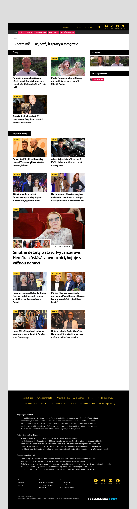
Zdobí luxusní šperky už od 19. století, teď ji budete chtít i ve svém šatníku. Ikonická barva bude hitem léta (61, 446)
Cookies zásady (65, 480)
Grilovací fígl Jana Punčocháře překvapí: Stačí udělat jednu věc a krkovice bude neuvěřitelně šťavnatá (59, 458)
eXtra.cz (51, 499)
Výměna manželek (45, 398)
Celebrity (77, 27)
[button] (99, 27)
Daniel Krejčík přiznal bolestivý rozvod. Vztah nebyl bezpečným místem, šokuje (28, 162)
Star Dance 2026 (87, 403)
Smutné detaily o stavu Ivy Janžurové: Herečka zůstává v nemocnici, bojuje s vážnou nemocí (47, 257)
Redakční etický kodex (46, 483)
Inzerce (41, 480)
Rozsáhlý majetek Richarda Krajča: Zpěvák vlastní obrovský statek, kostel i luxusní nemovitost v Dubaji (29, 297)
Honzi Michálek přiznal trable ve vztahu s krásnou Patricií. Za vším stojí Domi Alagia (29, 334)
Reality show (47, 403)
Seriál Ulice (27, 398)
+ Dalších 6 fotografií (61, 246)
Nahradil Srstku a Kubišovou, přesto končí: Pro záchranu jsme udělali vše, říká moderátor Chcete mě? (29, 82)
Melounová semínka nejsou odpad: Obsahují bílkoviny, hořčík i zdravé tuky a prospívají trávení (56, 466)
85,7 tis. (117, 27)
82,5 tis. (123, 27)
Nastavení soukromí (67, 488)
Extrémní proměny (68, 32)
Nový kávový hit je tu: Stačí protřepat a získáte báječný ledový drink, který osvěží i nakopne (55, 461)
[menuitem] (66, 26)
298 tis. (106, 27)
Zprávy (66, 27)
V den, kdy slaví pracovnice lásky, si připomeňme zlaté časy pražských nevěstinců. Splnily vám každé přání (60, 444)
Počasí (91, 398)
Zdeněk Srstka (96, 79)
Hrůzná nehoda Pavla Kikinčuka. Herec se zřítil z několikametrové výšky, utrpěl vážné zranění (67, 334)
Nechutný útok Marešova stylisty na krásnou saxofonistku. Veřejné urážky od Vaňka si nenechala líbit (67, 197)
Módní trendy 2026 (106, 398)
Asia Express (54, 32)
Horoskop (89, 27)
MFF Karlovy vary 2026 (66, 403)
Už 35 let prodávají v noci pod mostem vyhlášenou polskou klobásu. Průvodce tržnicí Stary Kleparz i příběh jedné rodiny (66, 464)
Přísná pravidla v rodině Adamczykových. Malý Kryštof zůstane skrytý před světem (27, 197)
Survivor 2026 (41, 32)
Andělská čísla (63, 398)
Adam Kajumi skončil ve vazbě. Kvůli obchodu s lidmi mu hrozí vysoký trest (66, 162)
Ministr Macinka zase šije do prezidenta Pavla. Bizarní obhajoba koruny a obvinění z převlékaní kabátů (68, 297)
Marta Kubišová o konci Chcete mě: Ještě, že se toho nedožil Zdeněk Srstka (66, 81)
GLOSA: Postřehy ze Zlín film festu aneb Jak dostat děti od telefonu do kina (49, 438)
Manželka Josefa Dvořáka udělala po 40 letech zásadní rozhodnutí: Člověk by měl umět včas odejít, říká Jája (61, 441)
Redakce (21, 483)
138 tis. (112, 27)
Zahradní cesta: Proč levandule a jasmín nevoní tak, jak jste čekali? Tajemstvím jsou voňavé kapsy (58, 469)
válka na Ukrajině (26, 32)
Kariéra (20, 485)
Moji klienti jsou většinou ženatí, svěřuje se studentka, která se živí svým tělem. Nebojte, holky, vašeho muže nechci (64, 449)
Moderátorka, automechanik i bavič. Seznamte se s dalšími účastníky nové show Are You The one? (58, 421)
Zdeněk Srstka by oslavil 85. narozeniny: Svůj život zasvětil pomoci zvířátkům (28, 119)
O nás (20, 480)
